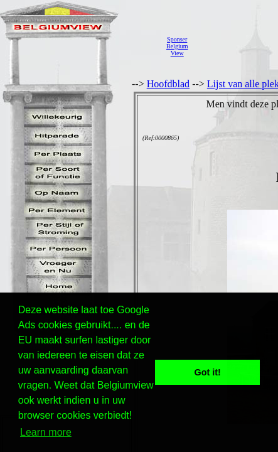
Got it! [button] (208, 372)
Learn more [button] (46, 432)
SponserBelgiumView (177, 46)
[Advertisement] (236, 46)
